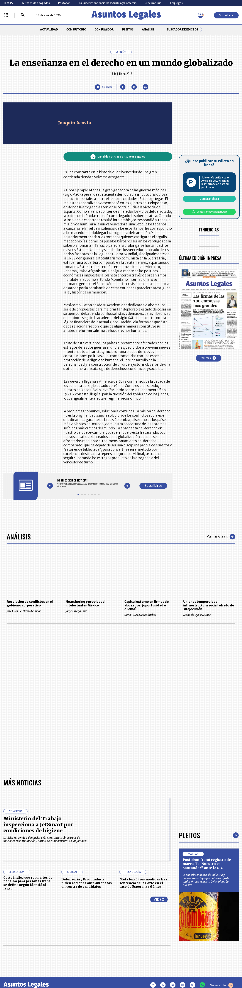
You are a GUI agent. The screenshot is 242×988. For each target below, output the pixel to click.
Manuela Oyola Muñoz (209, 615)
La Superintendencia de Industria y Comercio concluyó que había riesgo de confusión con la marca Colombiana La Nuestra (206, 880)
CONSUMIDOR (104, 29)
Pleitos (189, 835)
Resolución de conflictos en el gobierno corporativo (30, 603)
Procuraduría (153, 3)
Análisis (19, 536)
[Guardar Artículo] (103, 87)
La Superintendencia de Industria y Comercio (107, 3)
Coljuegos (176, 3)
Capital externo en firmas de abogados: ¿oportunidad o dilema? (146, 605)
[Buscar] (23, 15)
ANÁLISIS (148, 29)
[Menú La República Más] (6, 15)
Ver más (208, 358)
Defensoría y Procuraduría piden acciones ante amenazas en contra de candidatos (86, 883)
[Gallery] (88, 483)
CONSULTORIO (76, 29)
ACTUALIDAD (49, 29)
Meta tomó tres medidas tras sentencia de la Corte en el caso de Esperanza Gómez (143, 883)
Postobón (64, 3)
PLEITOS (128, 29)
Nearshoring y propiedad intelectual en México (85, 603)
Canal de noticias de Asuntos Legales (117, 156)
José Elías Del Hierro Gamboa (33, 611)
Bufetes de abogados (36, 3)
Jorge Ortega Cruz (92, 611)
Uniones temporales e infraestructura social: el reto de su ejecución (208, 605)
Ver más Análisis (221, 536)
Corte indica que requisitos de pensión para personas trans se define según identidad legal (28, 883)
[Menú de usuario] (200, 15)
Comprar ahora (209, 198)
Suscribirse (226, 15)
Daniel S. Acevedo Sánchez (150, 615)
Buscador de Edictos (182, 29)
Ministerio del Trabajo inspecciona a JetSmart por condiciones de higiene (38, 824)
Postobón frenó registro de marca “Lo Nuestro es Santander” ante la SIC (207, 864)
